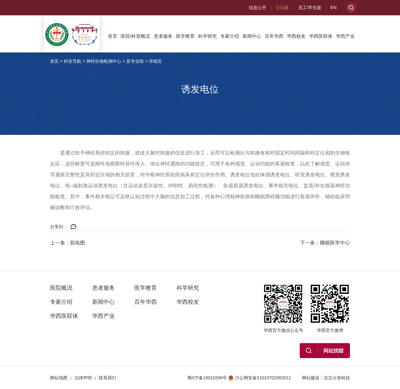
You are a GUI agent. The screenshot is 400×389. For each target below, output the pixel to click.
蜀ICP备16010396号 (207, 377)
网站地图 (59, 377)
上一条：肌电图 (67, 242)
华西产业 (345, 36)
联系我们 (107, 377)
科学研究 (207, 36)
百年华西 (274, 36)
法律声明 (83, 377)
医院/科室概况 (135, 36)
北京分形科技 (337, 377)
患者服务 (163, 36)
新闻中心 (251, 36)
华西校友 (296, 36)
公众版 (282, 7)
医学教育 (185, 36)
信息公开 (257, 7)
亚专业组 (135, 61)
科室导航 (72, 61)
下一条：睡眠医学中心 (325, 242)
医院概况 (61, 288)
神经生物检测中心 (103, 61)
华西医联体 (320, 36)
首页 (112, 36)
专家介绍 (229, 36)
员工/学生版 (309, 7)
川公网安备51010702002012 (259, 377)
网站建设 (310, 377)
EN (334, 7)
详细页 (155, 61)
